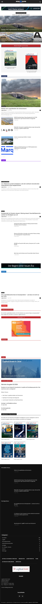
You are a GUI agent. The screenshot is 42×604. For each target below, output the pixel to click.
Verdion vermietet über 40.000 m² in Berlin (22, 137)
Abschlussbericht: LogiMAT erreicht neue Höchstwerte (25, 521)
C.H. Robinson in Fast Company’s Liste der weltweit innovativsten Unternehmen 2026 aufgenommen (20, 184)
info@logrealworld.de (8, 585)
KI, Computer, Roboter (5, 181)
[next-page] (4, 156)
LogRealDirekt (3, 110)
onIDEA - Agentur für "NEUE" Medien (31, 600)
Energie (3, 292)
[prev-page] (2, 156)
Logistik (3, 211)
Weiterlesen (4, 305)
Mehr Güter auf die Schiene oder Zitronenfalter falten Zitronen (26, 253)
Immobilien (3, 27)
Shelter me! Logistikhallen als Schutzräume (21, 14)
